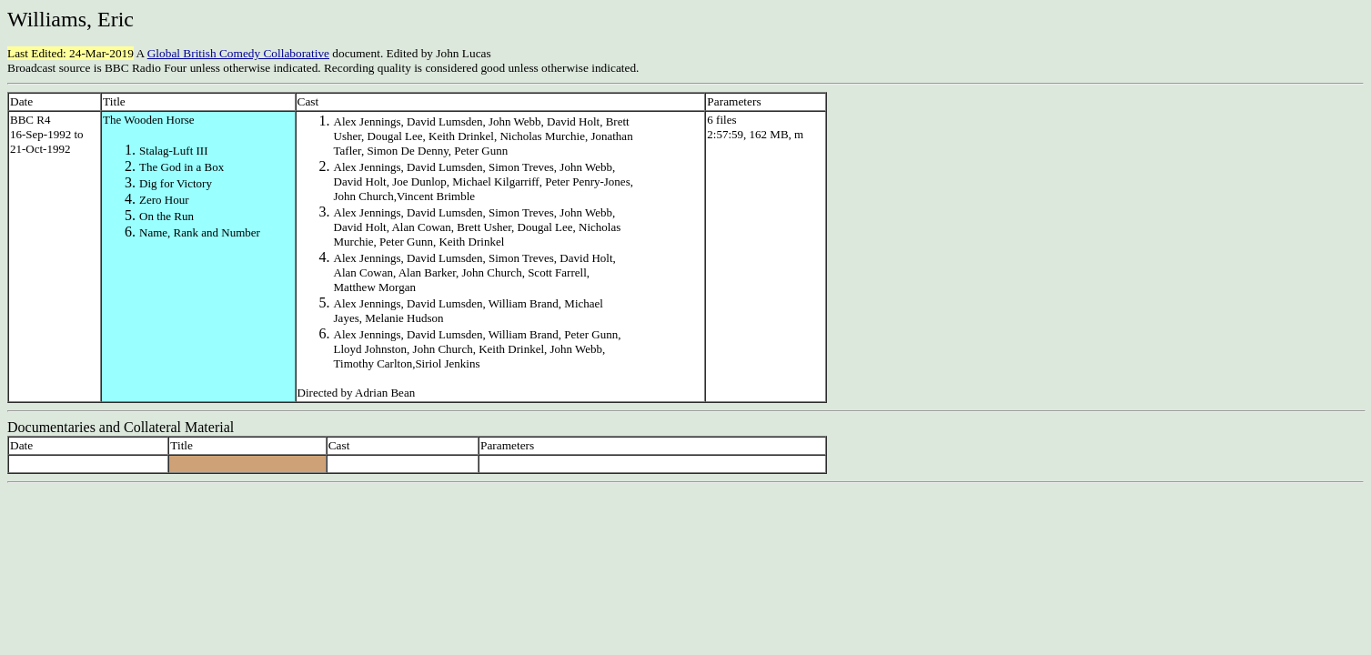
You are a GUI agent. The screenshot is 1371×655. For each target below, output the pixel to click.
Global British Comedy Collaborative (238, 53)
